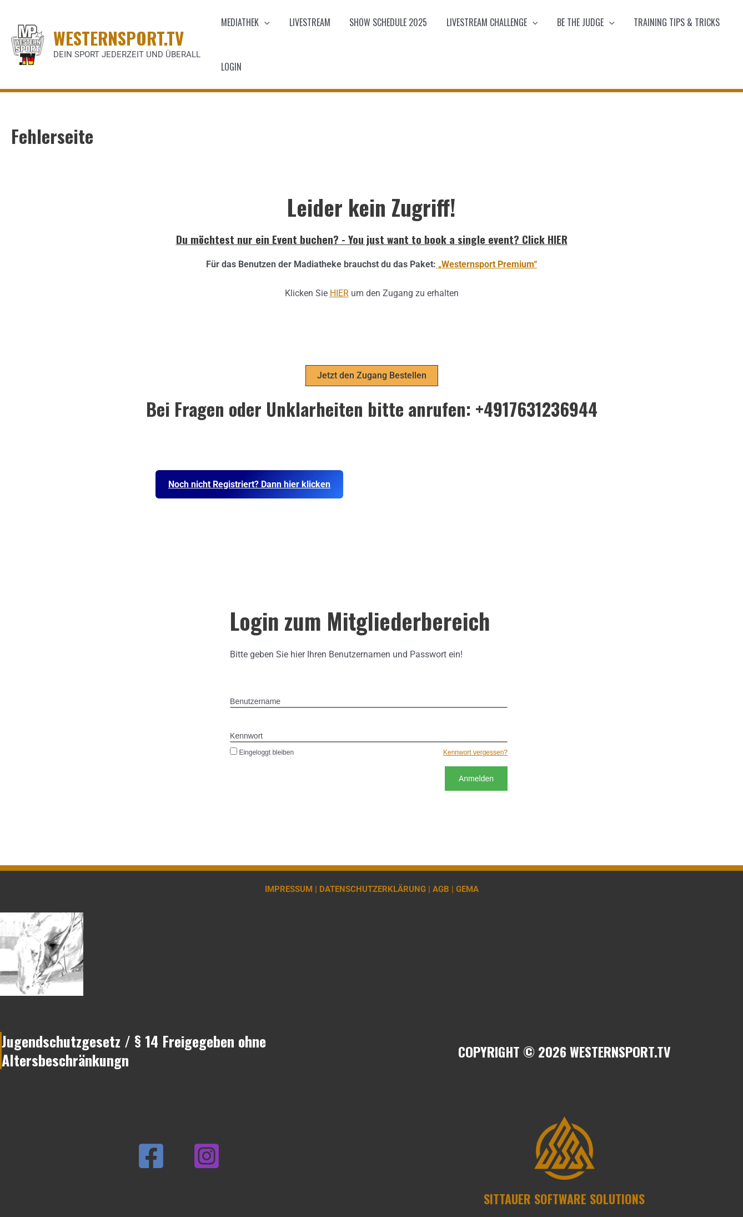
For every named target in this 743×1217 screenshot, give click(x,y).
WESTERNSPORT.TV (118, 38)
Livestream (307, 22)
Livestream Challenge (487, 22)
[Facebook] (151, 1156)
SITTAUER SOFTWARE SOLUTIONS (564, 1199)
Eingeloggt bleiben (262, 752)
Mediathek (244, 22)
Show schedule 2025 (385, 22)
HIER (339, 293)
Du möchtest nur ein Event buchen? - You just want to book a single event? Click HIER (372, 239)
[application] (263, 22)
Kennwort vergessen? (475, 752)
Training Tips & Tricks (669, 22)
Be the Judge (579, 22)
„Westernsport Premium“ (486, 264)
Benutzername (255, 701)
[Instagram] (206, 1156)
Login (230, 66)
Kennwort (246, 735)
